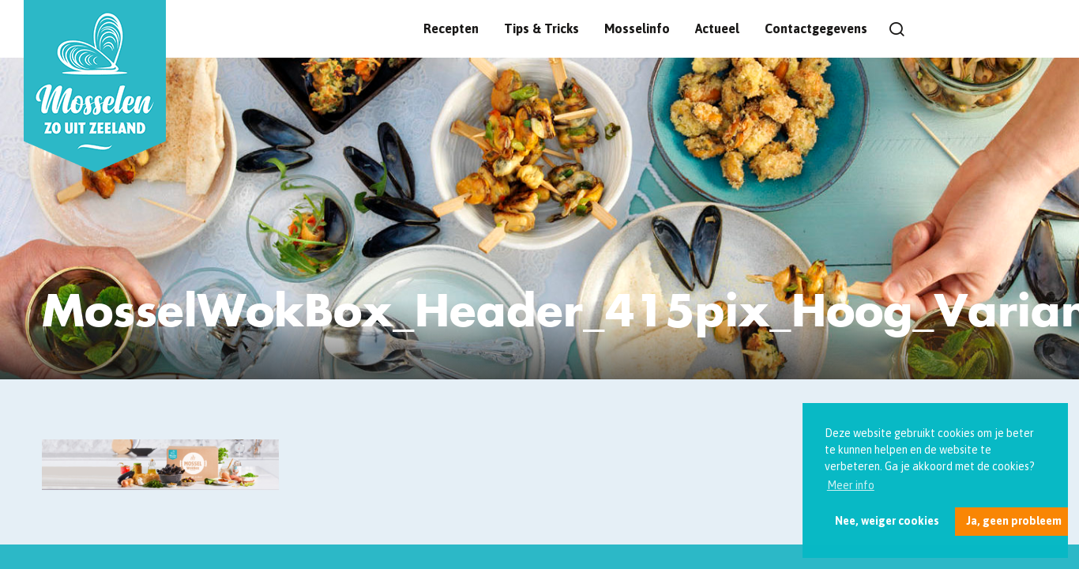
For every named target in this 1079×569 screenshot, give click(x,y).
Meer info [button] (850, 485)
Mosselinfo (637, 28)
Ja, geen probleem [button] (1014, 520)
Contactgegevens (816, 28)
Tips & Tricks (541, 28)
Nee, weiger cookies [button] (887, 520)
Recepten (451, 28)
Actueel (717, 28)
